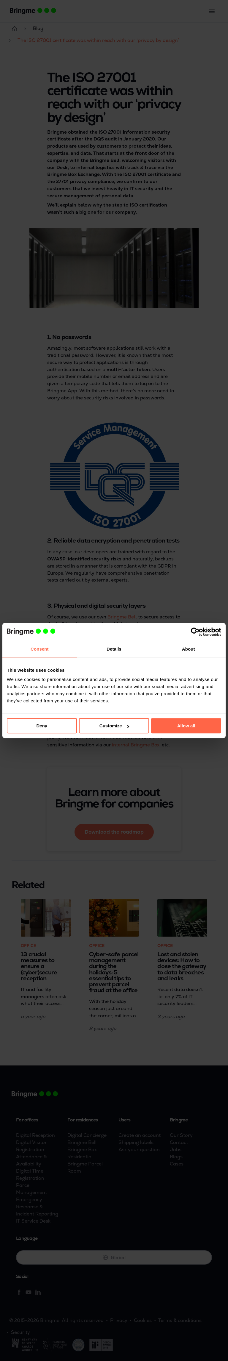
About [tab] (188, 648)
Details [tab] (114, 648)
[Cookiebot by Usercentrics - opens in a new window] (195, 631)
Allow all (186, 725)
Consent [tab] (40, 648)
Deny (41, 725)
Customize (114, 725)
